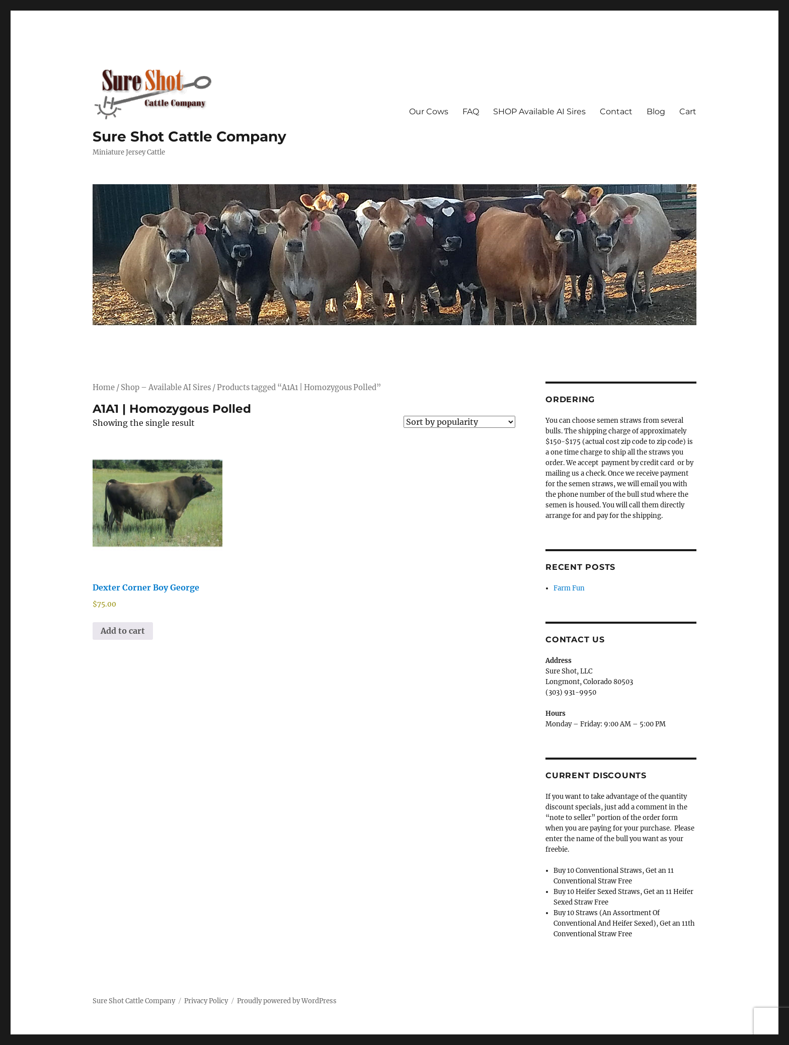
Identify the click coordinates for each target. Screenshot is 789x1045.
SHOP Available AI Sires (539, 111)
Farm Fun (569, 588)
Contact (616, 111)
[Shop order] (459, 422)
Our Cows (428, 111)
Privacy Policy (206, 1001)
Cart (687, 111)
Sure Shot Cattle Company (189, 136)
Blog (656, 111)
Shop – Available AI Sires (166, 387)
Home (104, 387)
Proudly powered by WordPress (287, 1001)
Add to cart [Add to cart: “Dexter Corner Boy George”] (123, 631)
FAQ (470, 111)
